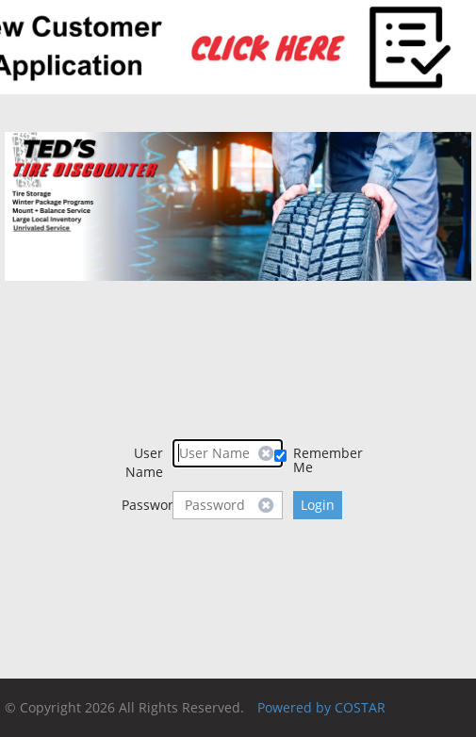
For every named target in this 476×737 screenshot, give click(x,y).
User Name (144, 462)
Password (147, 505)
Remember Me (323, 459)
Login (318, 505)
